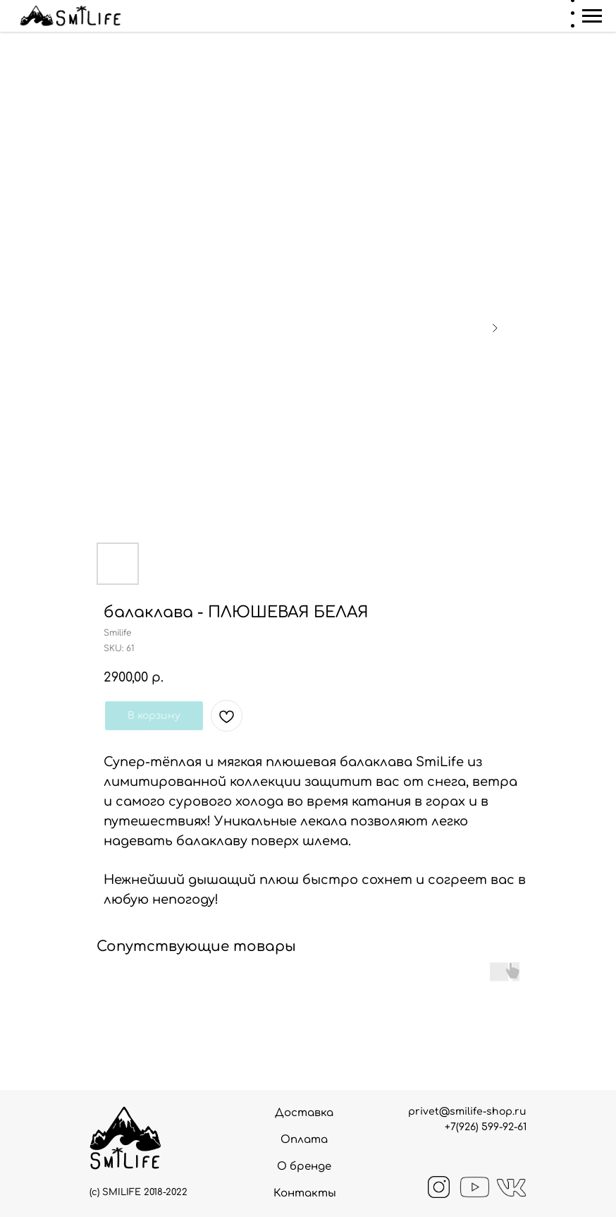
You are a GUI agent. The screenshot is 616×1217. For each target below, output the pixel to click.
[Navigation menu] (592, 16)
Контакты (304, 1193)
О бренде (304, 1167)
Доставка (304, 1113)
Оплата (304, 1140)
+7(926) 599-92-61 (485, 1127)
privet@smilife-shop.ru (467, 1111)
